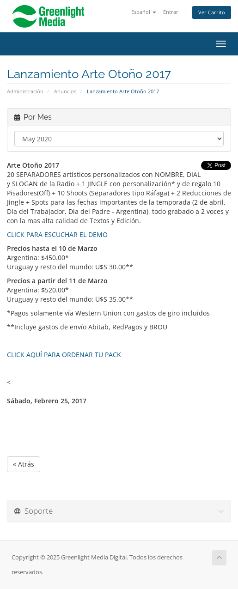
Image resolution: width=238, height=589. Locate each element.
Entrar (170, 11)
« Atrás (23, 464)
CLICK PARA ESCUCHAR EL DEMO (57, 234)
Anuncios (65, 91)
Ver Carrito (211, 12)
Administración (25, 91)
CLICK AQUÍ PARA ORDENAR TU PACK (64, 354)
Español (143, 11)
